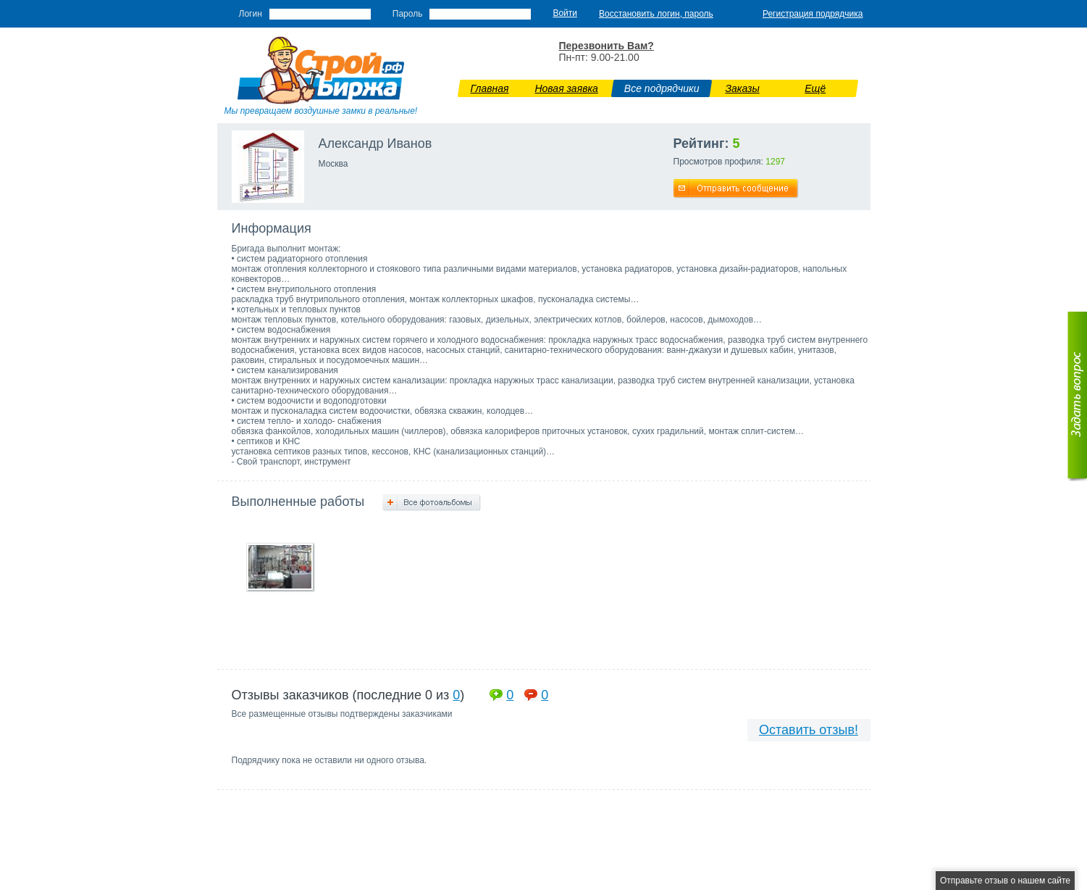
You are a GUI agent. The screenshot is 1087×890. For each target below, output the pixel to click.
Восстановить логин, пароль (656, 14)
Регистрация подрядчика (813, 14)
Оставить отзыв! (808, 730)
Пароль (408, 14)
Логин (250, 14)
